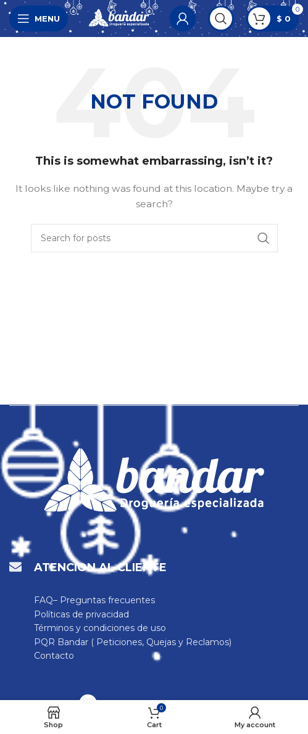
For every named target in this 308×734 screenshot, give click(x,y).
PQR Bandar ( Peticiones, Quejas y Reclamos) (132, 642)
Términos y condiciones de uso (100, 627)
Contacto (54, 655)
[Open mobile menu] (38, 18)
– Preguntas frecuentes (104, 600)
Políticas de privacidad (81, 614)
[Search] (221, 18)
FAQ (43, 600)
